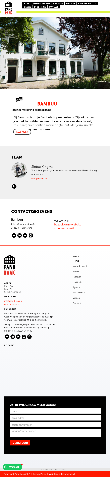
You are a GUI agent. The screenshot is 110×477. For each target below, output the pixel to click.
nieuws (27, 7)
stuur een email (64, 228)
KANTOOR (58, 3)
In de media (40, 7)
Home (26, 3)
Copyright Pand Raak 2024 (17, 474)
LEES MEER (22, 131)
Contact (77, 303)
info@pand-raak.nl (13, 301)
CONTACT (53, 7)
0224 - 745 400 (11, 304)
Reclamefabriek (67, 474)
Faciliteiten (78, 282)
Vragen (76, 298)
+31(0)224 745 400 (23, 331)
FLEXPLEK (70, 3)
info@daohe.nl (39, 178)
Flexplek (77, 276)
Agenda (76, 287)
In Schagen (46, 469)
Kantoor (77, 271)
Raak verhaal (79, 292)
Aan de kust (61, 469)
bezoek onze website (67, 224)
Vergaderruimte (41, 3)
